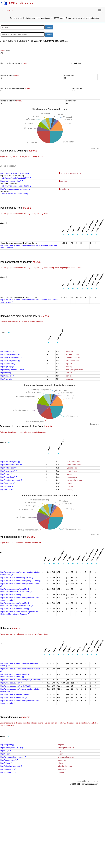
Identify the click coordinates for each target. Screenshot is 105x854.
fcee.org (69, 373)
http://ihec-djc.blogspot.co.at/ (12, 370)
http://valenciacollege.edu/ (11, 766)
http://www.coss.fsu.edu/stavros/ (15, 194)
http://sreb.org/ (6, 486)
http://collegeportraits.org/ (10, 357)
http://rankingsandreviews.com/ (13, 757)
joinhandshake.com (74, 465)
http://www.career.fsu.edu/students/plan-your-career (20, 581)
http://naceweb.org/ (8, 477)
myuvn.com (70, 364)
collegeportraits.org (73, 357)
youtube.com (72, 468)
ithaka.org (69, 351)
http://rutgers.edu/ (8, 772)
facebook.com (63, 760)
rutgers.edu (62, 772)
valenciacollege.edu (65, 766)
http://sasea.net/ (7, 483)
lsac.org (70, 489)
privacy (95, 781)
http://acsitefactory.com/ (10, 354)
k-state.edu (62, 769)
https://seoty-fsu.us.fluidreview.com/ (14, 173)
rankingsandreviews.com (67, 757)
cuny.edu (61, 745)
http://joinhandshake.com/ (11, 465)
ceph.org (63, 181)
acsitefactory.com (72, 354)
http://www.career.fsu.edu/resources (14, 609)
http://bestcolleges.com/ (10, 360)
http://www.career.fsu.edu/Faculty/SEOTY (16, 578)
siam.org (69, 376)
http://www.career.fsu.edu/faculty (13, 697)
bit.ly (59, 751)
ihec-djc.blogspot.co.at (74, 370)
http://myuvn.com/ (8, 364)
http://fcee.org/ (6, 373)
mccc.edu (69, 379)
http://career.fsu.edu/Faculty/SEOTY (16, 178)
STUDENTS (7, 10)
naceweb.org (72, 477)
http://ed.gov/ (6, 474)
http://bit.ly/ (5, 751)
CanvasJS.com (94, 148)
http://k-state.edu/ (7, 769)
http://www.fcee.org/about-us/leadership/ (16, 189)
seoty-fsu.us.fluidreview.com (70, 173)
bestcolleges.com (72, 360)
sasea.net (70, 483)
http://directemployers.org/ (11, 480)
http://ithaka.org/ (7, 351)
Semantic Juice (17, 2)
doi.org (60, 763)
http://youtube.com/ (8, 468)
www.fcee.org (65, 189)
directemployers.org (74, 480)
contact (81, 781)
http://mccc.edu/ (7, 379)
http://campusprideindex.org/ (12, 748)
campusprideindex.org (66, 748)
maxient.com (72, 471)
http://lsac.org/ (6, 489)
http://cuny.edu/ (7, 745)
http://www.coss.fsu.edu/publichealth (16, 186)
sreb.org (70, 486)
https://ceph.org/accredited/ (11, 181)
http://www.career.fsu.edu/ (11, 595)
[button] (63, 234)
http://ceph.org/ (7, 367)
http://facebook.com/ (9, 760)
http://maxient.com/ (8, 471)
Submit (49, 27)
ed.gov (69, 474)
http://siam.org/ (7, 376)
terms (87, 781)
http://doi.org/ (6, 763)
